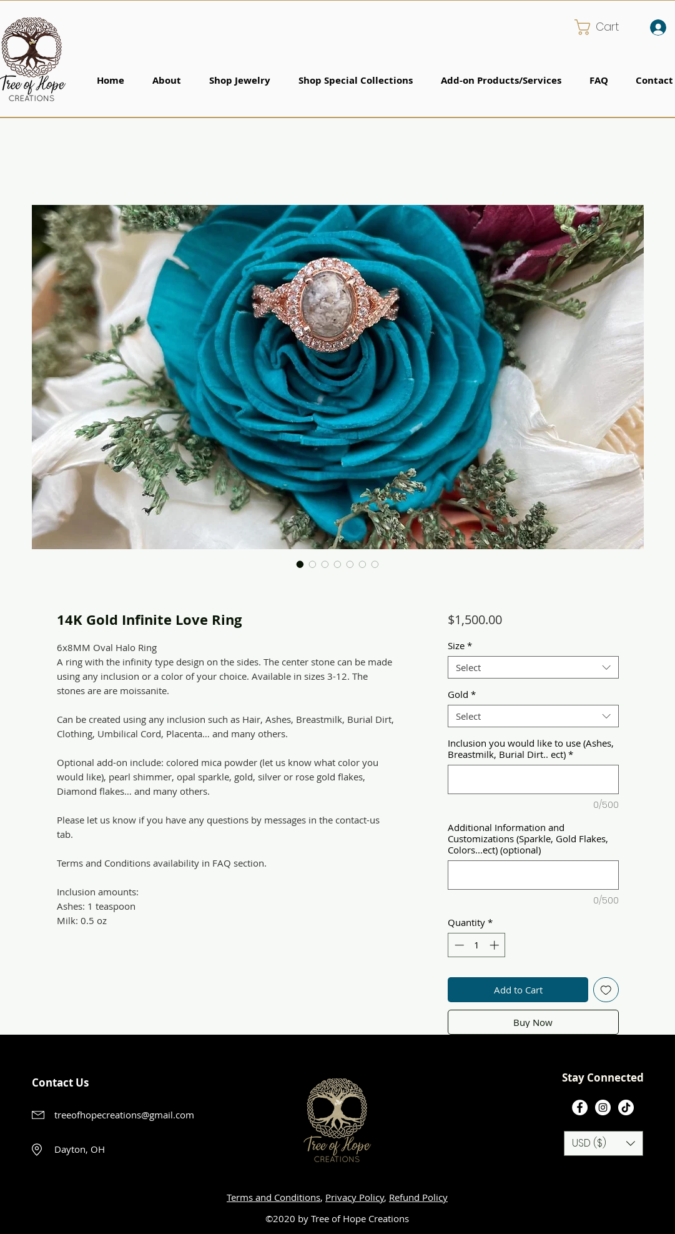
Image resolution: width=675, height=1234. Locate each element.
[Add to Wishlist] (606, 990)
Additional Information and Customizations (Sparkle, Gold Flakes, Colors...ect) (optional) (528, 838)
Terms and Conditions (273, 1197)
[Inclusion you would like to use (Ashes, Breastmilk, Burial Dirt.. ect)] (533, 779)
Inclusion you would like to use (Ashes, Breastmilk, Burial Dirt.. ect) (531, 748)
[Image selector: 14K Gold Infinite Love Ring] (300, 564)
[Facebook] (580, 1107)
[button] (605, 27)
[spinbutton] (476, 945)
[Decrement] (458, 945)
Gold (462, 694)
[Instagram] (603, 1107)
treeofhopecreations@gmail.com (124, 1114)
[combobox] (533, 667)
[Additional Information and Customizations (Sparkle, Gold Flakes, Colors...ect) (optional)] (533, 875)
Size (460, 645)
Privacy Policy (354, 1197)
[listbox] (603, 1143)
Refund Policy (418, 1197)
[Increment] (495, 945)
